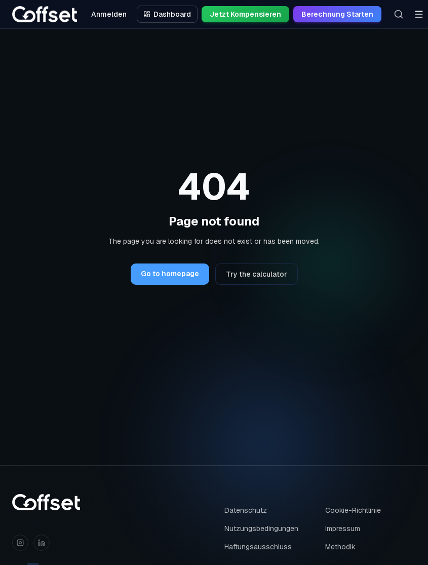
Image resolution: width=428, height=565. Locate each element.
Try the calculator (256, 274)
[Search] (399, 14)
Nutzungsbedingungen (261, 528)
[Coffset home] (46, 502)
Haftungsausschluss (258, 546)
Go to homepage (170, 273)
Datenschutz (245, 510)
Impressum (342, 528)
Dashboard (167, 14)
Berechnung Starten (337, 14)
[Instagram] (20, 543)
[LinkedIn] (41, 543)
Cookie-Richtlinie (353, 510)
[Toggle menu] (419, 14)
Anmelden (109, 14)
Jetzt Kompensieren (245, 14)
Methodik (340, 546)
